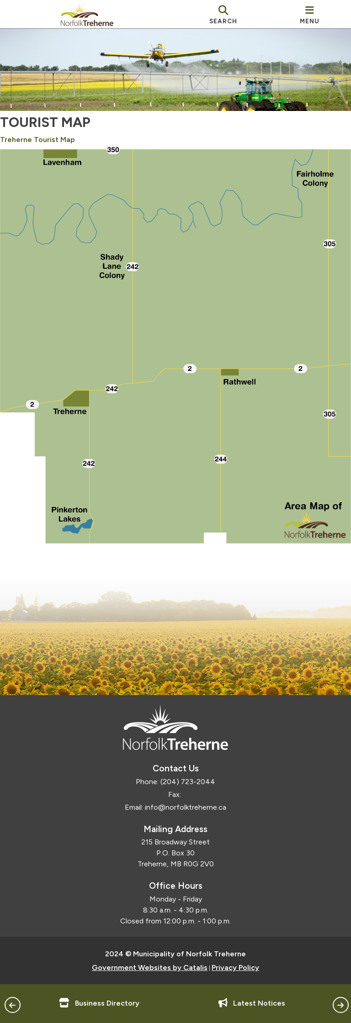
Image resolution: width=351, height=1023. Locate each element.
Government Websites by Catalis (149, 965)
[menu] (309, 14)
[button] (13, 1005)
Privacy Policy (235, 965)
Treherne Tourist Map (46, 148)
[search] (223, 14)
